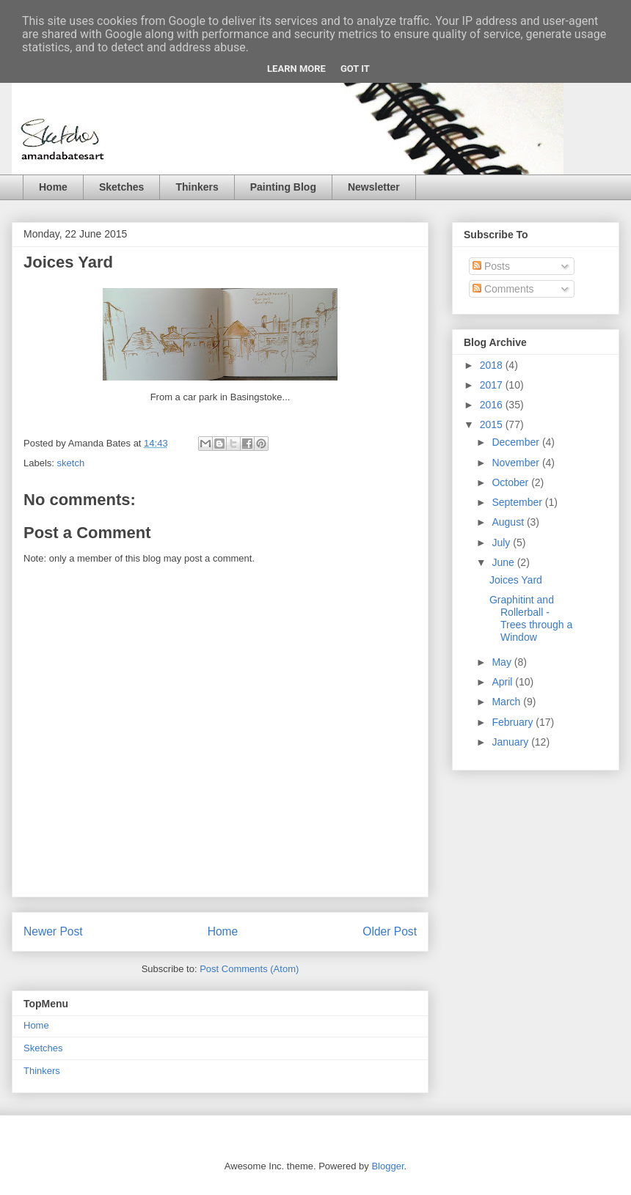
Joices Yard (515, 580)
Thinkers (196, 187)
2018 (493, 365)
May (503, 662)
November (516, 462)
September (518, 502)
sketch (71, 462)
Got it (355, 68)
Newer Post (53, 931)
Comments (503, 289)
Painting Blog (283, 187)
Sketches (121, 187)
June (504, 562)
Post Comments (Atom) (249, 968)
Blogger (387, 1166)
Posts (491, 266)
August (509, 522)
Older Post (389, 931)
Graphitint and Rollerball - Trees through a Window (530, 618)
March (507, 701)
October (511, 482)
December (516, 442)
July (502, 542)
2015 (493, 424)
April (503, 682)
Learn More (296, 68)
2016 (493, 405)
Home (53, 187)
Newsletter (374, 187)
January (511, 742)
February (514, 722)
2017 (493, 385)
